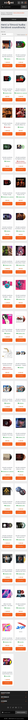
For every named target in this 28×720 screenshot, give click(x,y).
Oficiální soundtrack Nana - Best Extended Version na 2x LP (7, 330)
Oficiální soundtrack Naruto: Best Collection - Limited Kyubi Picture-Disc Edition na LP (7, 124)
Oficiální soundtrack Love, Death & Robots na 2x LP (7, 570)
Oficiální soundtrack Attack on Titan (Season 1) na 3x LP (7, 468)
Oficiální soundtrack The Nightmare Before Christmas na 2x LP (20, 158)
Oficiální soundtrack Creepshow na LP (21, 55)
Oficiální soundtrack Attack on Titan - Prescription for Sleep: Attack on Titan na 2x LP (20, 468)
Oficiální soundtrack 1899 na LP (21, 604)
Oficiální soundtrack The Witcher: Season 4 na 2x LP (20, 228)
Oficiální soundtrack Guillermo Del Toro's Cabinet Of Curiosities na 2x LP (20, 570)
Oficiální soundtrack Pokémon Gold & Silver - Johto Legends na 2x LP (7, 502)
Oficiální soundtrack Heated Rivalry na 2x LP (7, 673)
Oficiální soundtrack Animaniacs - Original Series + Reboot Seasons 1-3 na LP (20, 364)
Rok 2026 (21, 642)
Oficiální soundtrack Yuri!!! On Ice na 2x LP (20, 639)
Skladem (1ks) (8, 265)
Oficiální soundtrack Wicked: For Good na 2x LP (7, 262)
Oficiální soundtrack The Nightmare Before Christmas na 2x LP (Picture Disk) (20, 502)
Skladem (8, 58)
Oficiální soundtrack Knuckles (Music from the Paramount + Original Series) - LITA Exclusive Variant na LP (20, 124)
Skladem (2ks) (21, 505)
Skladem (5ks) (21, 196)
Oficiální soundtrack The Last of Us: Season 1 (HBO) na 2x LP (20, 536)
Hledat (24, 6)
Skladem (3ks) (21, 58)
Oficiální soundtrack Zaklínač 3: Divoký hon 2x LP (20, 90)
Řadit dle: (3, 31)
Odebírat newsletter (21, 712)
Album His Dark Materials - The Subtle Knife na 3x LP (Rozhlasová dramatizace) (7, 604)
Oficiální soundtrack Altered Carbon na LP (7, 639)
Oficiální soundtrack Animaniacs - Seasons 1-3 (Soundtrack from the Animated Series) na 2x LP (20, 400)
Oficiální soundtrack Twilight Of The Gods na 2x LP (7, 434)
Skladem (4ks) (8, 93)
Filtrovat (14, 19)
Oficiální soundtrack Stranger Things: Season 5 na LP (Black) (7, 194)
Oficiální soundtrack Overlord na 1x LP (7, 364)
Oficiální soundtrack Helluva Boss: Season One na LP (20, 262)
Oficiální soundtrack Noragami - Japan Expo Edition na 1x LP (7, 296)
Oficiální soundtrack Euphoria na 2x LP (21, 434)
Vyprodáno (8, 127)
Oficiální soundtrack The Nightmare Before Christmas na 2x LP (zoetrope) (7, 536)
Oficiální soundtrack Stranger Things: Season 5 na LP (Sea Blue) (7, 90)
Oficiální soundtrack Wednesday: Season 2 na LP (7, 228)
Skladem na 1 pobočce (21, 93)
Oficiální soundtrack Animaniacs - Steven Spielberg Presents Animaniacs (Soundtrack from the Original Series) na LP (7, 400)
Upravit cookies (20, 718)
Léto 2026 (8, 676)
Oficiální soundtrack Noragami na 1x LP (21, 296)
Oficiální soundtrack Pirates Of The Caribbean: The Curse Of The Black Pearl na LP (20, 194)
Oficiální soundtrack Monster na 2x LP (21, 330)
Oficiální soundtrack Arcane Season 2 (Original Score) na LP (7, 158)
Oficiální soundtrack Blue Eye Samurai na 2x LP (7, 55)
